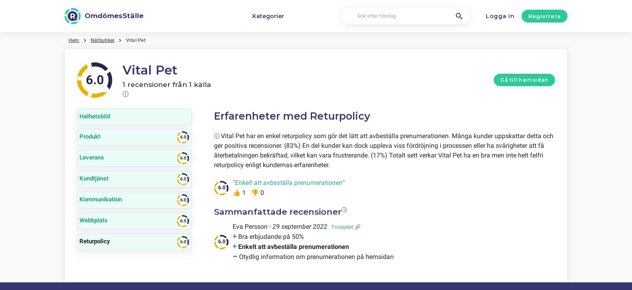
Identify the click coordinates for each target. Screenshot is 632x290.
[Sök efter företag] (405, 16)
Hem (74, 40)
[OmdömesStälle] (103, 16)
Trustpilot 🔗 (346, 227)
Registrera (544, 16)
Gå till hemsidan (524, 80)
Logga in (500, 16)
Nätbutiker (102, 40)
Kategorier (268, 16)
